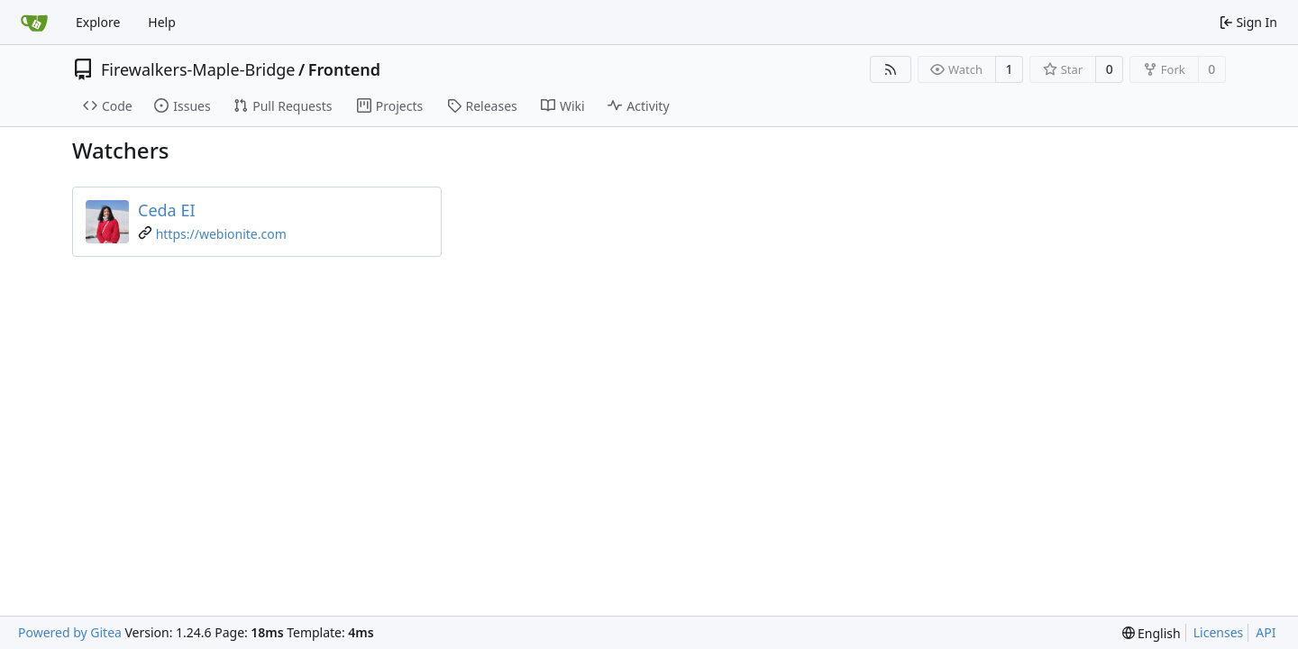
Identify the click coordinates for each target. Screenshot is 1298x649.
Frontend (344, 69)
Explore (98, 22)
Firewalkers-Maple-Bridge (198, 69)
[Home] (34, 22)
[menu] (1151, 633)
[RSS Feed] (890, 69)
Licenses (1218, 632)
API (1265, 632)
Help (162, 22)
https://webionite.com (221, 233)
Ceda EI (167, 210)
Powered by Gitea (70, 632)
